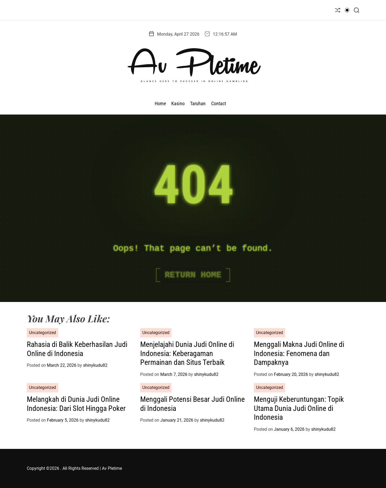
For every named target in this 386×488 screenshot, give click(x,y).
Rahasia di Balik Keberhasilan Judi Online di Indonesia (77, 349)
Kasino (178, 103)
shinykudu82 (95, 365)
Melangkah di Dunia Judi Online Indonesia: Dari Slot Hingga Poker (76, 404)
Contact (218, 103)
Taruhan (198, 103)
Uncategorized (42, 332)
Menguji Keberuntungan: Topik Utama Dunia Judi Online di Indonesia (299, 408)
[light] (347, 10)
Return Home (193, 275)
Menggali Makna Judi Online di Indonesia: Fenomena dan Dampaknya (299, 353)
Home (160, 103)
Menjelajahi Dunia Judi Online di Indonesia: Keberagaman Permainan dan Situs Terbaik (187, 353)
